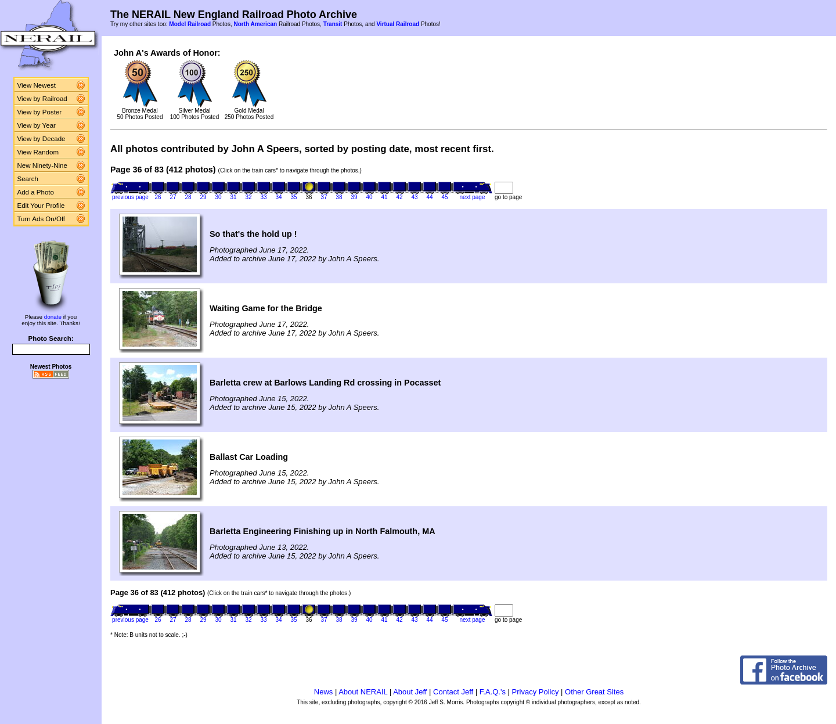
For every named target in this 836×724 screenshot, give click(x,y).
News (323, 691)
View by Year (36, 125)
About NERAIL (362, 691)
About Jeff (410, 691)
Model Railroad (190, 24)
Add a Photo (35, 192)
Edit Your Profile (41, 205)
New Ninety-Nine (42, 165)
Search (28, 178)
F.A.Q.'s (493, 691)
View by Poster (39, 112)
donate (53, 317)
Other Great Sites (594, 691)
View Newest (36, 85)
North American (255, 24)
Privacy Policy (535, 691)
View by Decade (41, 138)
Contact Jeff (453, 691)
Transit (333, 24)
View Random (38, 152)
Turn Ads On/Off (41, 218)
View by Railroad (42, 98)
